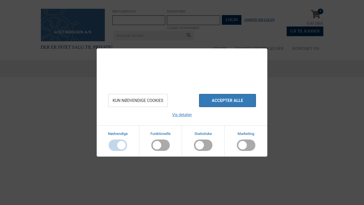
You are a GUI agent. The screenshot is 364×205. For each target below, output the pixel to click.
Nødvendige (118, 134)
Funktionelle (160, 134)
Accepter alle (227, 100)
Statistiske (203, 134)
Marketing (246, 134)
